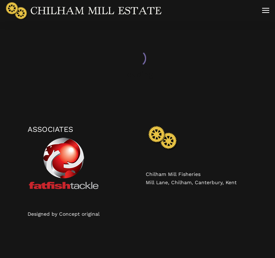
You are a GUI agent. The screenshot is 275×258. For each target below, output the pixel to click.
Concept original (79, 214)
